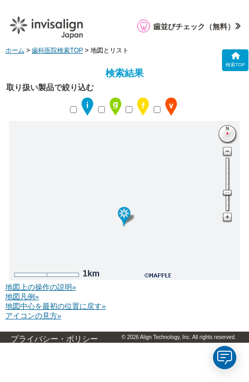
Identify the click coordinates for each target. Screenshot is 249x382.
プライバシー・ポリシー (54, 339)
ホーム (14, 50)
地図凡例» (22, 297)
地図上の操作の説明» (40, 287)
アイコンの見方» (33, 316)
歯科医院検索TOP (57, 50)
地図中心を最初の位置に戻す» (55, 306)
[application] (224, 357)
